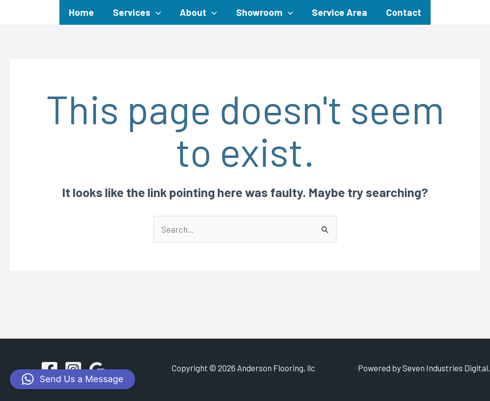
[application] (155, 12)
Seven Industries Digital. (446, 368)
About (198, 12)
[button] (72, 379)
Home (81, 12)
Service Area (339, 12)
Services (137, 12)
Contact (403, 12)
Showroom (264, 12)
